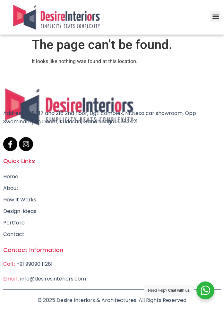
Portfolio (14, 222)
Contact (13, 234)
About (11, 188)
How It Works (19, 199)
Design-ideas (19, 211)
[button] (215, 16)
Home (10, 176)
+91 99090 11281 (34, 264)
